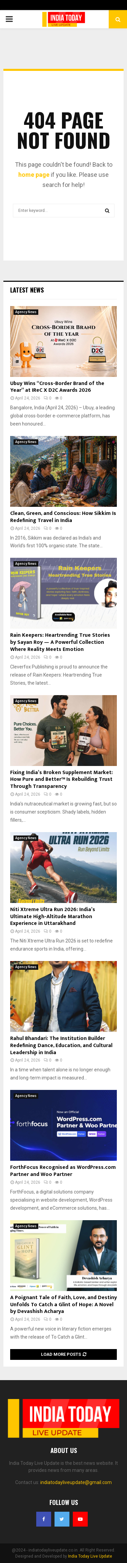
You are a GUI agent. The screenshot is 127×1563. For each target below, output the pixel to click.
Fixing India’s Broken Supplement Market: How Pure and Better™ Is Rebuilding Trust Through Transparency (61, 779)
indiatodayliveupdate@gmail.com (76, 1482)
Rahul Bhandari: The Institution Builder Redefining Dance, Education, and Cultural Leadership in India (61, 1045)
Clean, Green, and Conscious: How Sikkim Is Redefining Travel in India (63, 517)
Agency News (26, 312)
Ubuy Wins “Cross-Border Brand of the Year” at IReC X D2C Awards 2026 (57, 387)
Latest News (27, 289)
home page (33, 174)
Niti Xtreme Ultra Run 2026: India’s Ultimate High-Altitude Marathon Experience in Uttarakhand (52, 916)
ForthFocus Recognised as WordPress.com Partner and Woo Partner (63, 1171)
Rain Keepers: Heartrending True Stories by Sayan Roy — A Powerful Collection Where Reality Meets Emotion (60, 642)
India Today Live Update (90, 1556)
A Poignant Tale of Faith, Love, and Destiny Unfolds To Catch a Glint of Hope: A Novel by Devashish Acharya (63, 1304)
